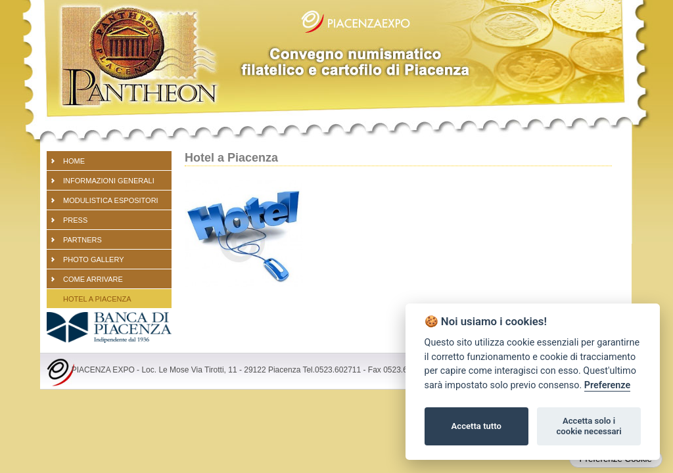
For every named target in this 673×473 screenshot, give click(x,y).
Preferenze (607, 385)
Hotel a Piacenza (97, 299)
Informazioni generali (108, 181)
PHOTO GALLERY (93, 259)
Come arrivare (93, 279)
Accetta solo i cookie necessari (588, 426)
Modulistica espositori (110, 200)
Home (74, 161)
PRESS (75, 220)
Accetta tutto (476, 426)
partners (82, 240)
